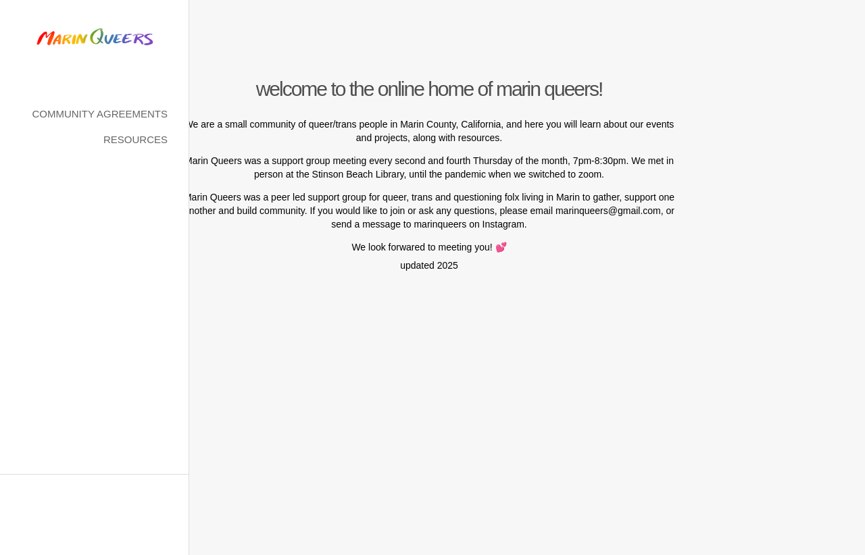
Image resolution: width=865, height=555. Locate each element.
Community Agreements (100, 114)
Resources (135, 139)
